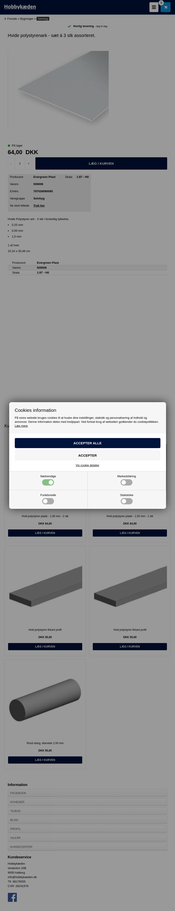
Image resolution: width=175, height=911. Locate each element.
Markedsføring (126, 480)
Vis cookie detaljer (87, 465)
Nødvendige (48, 480)
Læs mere (21, 425)
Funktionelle (48, 499)
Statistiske (126, 499)
